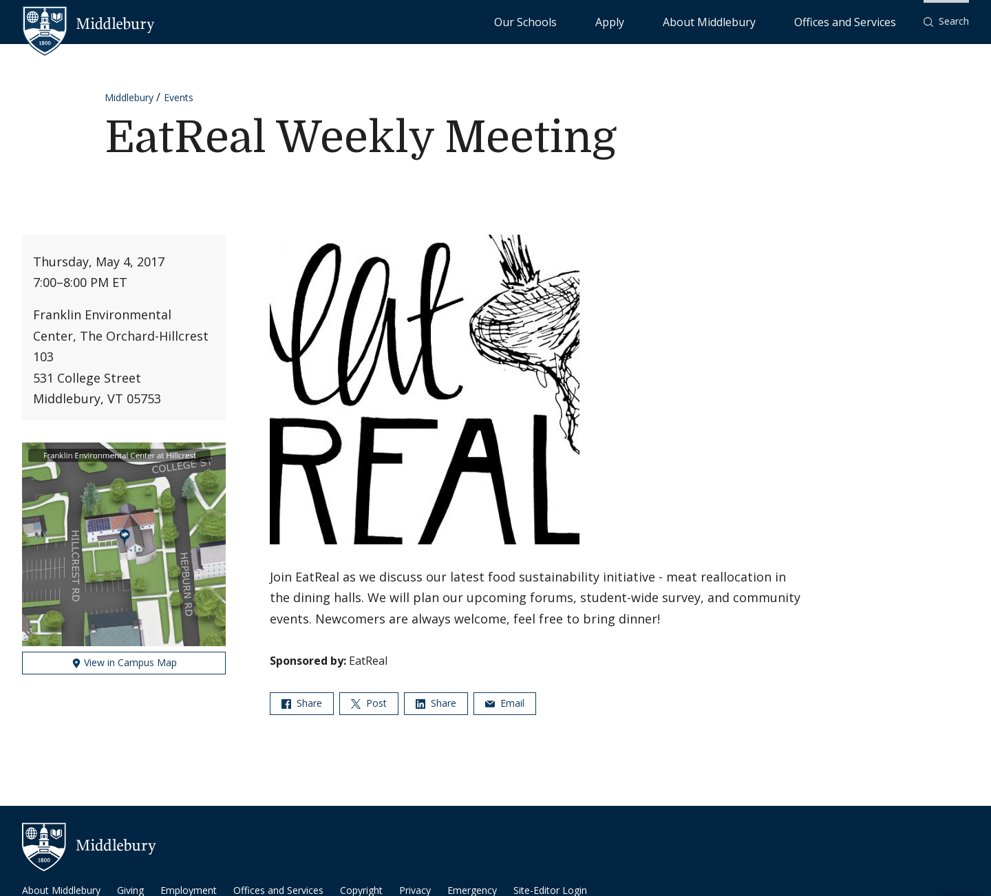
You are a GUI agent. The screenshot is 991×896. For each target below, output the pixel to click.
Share (301, 703)
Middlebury (129, 97)
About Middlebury (760, 21)
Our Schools (637, 21)
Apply (693, 21)
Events (178, 97)
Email (504, 703)
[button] (946, 21)
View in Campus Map (124, 662)
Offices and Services (862, 21)
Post (369, 703)
